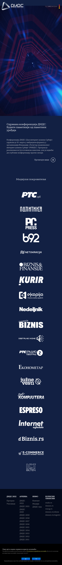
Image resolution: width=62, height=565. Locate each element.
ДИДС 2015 (24, 527)
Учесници (11, 504)
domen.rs (49, 506)
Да (26, 559)
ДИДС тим (37, 507)
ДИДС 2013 (24, 533)
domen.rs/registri (52, 515)
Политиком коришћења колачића (36, 551)
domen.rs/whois (52, 512)
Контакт (36, 501)
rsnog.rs (48, 509)
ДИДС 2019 (24, 515)
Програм (10, 501)
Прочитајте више (41, 160)
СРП (49, 6)
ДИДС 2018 (24, 518)
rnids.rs (48, 503)
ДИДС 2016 (24, 524)
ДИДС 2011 (24, 540)
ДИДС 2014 (25, 530)
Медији (35, 504)
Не (36, 559)
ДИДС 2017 (24, 521)
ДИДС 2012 (24, 536)
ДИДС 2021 (24, 506)
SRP (52, 6)
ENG (56, 6)
